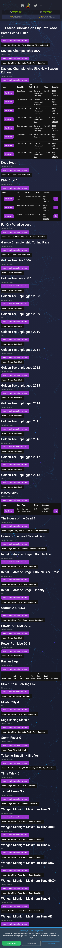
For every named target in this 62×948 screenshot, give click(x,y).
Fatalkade (8, 93)
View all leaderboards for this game (15, 40)
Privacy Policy (51, 943)
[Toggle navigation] (41, 5)
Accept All (11, 943)
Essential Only (31, 943)
